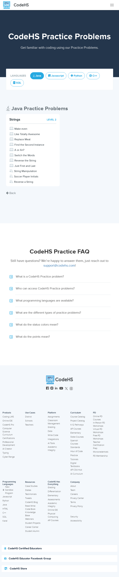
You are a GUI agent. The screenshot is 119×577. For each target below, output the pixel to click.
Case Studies (31, 486)
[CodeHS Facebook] (47, 389)
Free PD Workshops (98, 437)
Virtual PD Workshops (98, 431)
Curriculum (75, 413)
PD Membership (100, 456)
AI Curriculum (76, 474)
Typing (6, 453)
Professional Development (9, 444)
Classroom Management (54, 422)
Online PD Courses (97, 418)
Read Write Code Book (30, 507)
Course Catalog (77, 416)
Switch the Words (24, 155)
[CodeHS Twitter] (66, 389)
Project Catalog (77, 420)
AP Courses (75, 429)
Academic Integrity (52, 449)
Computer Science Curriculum (8, 431)
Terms (73, 502)
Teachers (29, 424)
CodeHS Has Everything (54, 483)
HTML (5, 508)
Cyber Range (9, 457)
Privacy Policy (76, 506)
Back (11, 193)
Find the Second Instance (29, 144)
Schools (29, 420)
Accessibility (76, 520)
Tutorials (74, 459)
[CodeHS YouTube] (61, 389)
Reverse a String (23, 182)
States (28, 490)
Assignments (54, 416)
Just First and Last (24, 166)
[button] (59, 276)
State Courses (77, 437)
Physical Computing (53, 515)
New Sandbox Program (8, 490)
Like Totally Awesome (27, 134)
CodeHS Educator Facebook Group (27, 558)
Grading (51, 427)
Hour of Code (76, 451)
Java (5, 504)
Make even (20, 129)
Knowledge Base (30, 514)
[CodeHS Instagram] (51, 389)
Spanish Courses (74, 442)
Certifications (9, 438)
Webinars (29, 519)
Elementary (75, 433)
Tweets (28, 498)
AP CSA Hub (76, 469)
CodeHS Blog (31, 502)
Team (72, 490)
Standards (75, 447)
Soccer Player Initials (26, 176)
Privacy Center (77, 498)
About (73, 486)
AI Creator (7, 448)
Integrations (53, 439)
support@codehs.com (59, 266)
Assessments (54, 499)
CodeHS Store (15, 568)
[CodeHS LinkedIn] (56, 389)
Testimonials (31, 494)
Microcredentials (100, 452)
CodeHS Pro (8, 424)
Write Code (53, 435)
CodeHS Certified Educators (23, 548)
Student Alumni (32, 531)
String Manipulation (25, 171)
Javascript (7, 496)
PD (94, 413)
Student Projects (32, 523)
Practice (74, 455)
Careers (74, 494)
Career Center (31, 527)
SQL (5, 517)
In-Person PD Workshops (99, 424)
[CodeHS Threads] (71, 389)
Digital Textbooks (75, 465)
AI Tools (51, 443)
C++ (4, 512)
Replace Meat (22, 139)
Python (6, 500)
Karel (5, 521)
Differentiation (54, 491)
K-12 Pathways (77, 424)
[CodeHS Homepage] (17, 5)
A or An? (19, 150)
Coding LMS (8, 416)
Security (74, 516)
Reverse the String (25, 160)
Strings (14, 120)
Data (50, 431)
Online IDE (7, 420)
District (28, 416)
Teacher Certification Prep (98, 445)
